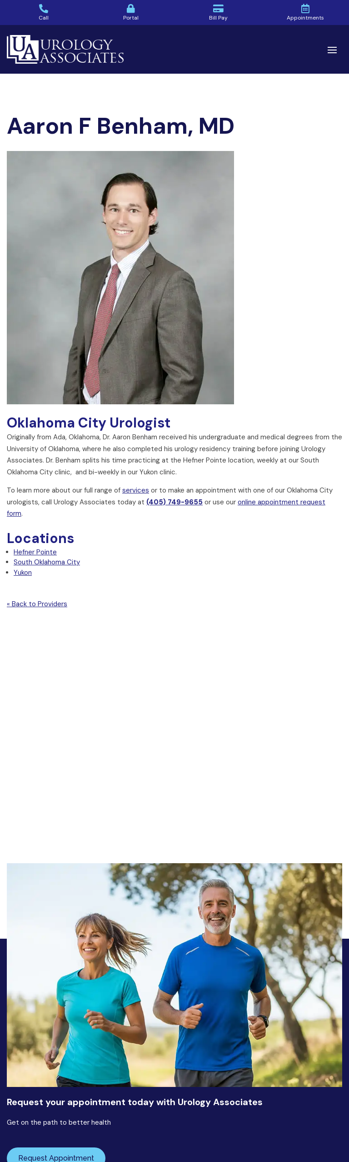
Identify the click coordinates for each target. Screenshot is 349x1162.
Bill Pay (218, 17)
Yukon (23, 572)
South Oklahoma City (47, 562)
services (135, 490)
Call (44, 17)
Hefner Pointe (35, 552)
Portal (131, 17)
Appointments (305, 17)
